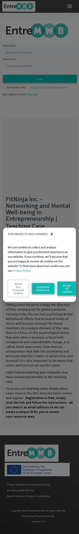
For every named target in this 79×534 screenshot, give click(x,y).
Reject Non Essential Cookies (18, 288)
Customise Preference (43, 288)
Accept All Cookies (67, 288)
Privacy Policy (22, 270)
